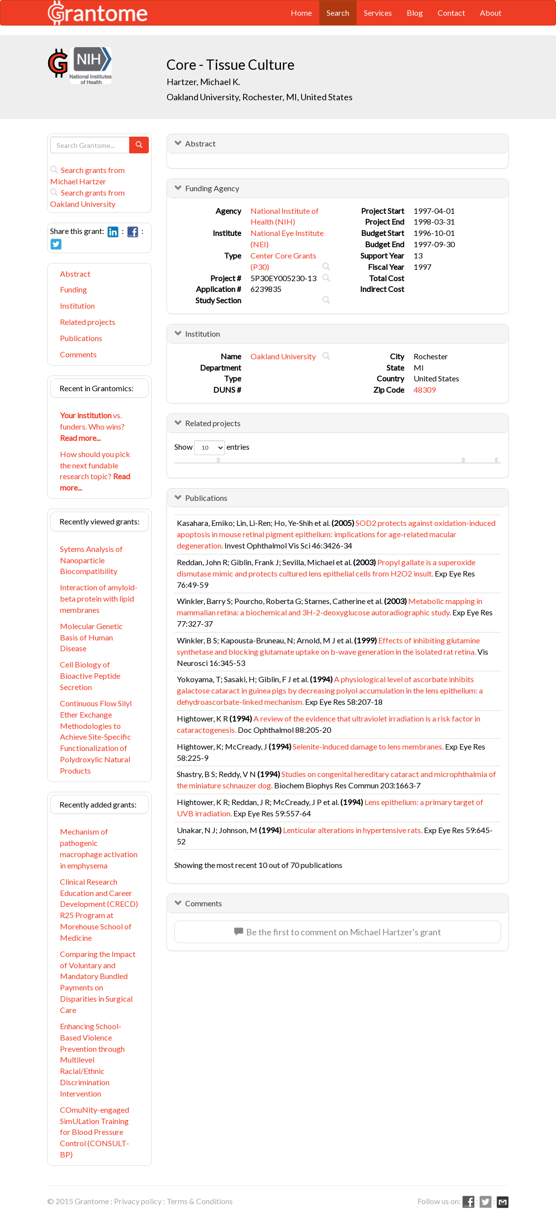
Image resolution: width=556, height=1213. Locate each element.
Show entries (212, 447)
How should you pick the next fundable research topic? (95, 470)
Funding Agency (212, 188)
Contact (451, 12)
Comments (78, 354)
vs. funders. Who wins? (92, 426)
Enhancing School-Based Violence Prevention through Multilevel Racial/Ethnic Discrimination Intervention (92, 1059)
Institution (77, 305)
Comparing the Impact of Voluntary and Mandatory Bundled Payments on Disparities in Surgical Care (98, 981)
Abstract (75, 273)
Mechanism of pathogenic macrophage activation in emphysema (99, 848)
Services (378, 12)
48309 (425, 389)
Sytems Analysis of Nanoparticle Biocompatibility (91, 560)
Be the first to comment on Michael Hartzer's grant (337, 931)
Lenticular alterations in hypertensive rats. (352, 830)
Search (338, 12)
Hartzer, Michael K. (203, 81)
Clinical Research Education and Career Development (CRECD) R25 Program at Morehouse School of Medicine (99, 909)
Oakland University (283, 356)
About (490, 12)
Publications (81, 338)
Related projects (87, 321)
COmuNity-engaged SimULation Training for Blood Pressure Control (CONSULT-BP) (94, 1132)
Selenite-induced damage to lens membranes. (368, 746)
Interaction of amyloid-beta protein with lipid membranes (99, 598)
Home (301, 12)
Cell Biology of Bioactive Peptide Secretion (90, 676)
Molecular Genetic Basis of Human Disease (91, 637)
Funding (73, 289)
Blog (415, 12)
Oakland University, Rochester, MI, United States (260, 96)
